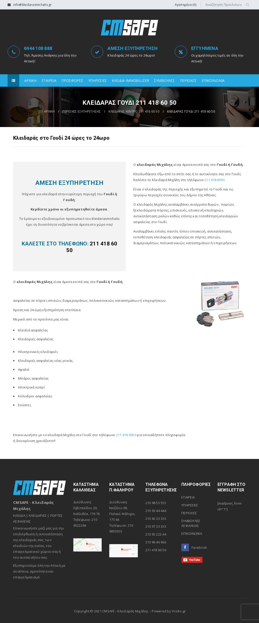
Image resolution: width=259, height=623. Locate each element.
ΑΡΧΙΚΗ (49, 111)
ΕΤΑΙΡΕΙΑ (188, 497)
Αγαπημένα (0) (185, 5)
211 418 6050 (214, 179)
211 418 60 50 (155, 550)
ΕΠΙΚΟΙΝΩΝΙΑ (191, 533)
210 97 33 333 (155, 526)
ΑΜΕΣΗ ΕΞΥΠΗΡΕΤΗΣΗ (132, 48)
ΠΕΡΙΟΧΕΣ (189, 513)
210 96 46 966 (155, 542)
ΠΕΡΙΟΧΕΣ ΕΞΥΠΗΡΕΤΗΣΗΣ (81, 111)
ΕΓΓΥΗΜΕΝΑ (204, 48)
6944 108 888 (38, 48)
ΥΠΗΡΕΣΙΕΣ (189, 505)
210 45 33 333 (155, 518)
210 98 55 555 (155, 503)
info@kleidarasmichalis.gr (32, 5)
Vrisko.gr (179, 611)
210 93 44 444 (155, 510)
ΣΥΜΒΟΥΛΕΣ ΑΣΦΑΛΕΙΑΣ (190, 523)
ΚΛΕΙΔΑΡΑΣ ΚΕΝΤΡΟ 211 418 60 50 (134, 111)
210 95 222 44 (155, 534)
